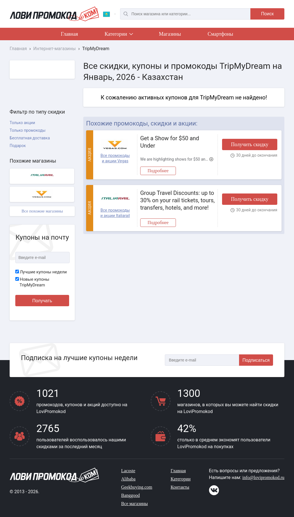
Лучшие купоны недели (41, 272)
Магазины (170, 34)
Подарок (18, 145)
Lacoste (128, 470)
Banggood (130, 495)
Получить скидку (249, 144)
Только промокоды (28, 130)
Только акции (22, 122)
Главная (69, 34)
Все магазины (134, 503)
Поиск (267, 13)
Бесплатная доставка (30, 138)
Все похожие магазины (42, 211)
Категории (118, 35)
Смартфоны (220, 34)
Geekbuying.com (136, 487)
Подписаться (256, 360)
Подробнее (158, 170)
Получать (42, 300)
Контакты (180, 487)
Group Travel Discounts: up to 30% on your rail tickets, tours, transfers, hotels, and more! (177, 200)
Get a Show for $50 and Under (169, 142)
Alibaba (128, 478)
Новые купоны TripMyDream (32, 282)
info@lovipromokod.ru (263, 477)
